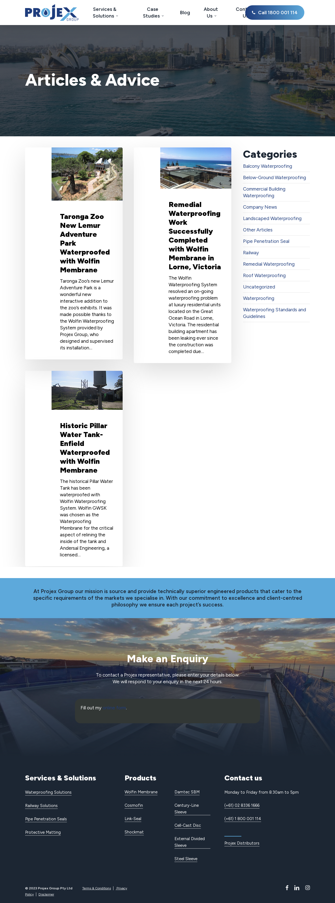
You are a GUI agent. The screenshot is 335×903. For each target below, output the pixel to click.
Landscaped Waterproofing (272, 218)
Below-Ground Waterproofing (274, 177)
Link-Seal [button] (133, 818)
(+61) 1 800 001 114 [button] (242, 818)
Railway (251, 252)
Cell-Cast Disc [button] (187, 825)
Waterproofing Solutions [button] (48, 792)
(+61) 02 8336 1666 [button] (241, 805)
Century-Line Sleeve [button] (186, 809)
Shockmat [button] (134, 832)
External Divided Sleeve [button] (189, 842)
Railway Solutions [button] (41, 805)
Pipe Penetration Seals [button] (46, 818)
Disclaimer (46, 894)
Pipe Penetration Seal (266, 241)
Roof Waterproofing (264, 275)
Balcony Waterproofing (267, 166)
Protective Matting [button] (43, 832)
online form (114, 707)
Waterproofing (258, 298)
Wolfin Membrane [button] (141, 792)
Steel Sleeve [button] (185, 858)
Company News (260, 207)
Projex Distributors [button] (241, 843)
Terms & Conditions (96, 888)
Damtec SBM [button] (187, 792)
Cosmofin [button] (134, 805)
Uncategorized (259, 287)
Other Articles (258, 230)
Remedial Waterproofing (269, 264)
